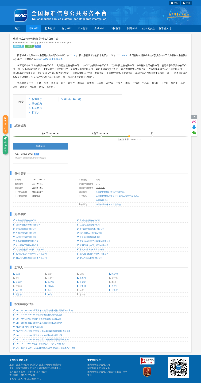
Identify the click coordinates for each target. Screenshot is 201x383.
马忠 (48, 290)
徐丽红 (17, 282)
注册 (186, 3)
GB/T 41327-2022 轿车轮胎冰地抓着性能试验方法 (37, 335)
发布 (51, 133)
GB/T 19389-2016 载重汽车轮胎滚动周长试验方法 (37, 323)
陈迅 (48, 294)
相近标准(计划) (72, 99)
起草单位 (37, 108)
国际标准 (116, 28)
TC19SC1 (122, 55)
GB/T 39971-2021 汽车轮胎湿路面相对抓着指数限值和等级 (42, 331)
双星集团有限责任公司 (88, 237)
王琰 (16, 274)
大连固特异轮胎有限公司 (26, 245)
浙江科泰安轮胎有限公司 (89, 258)
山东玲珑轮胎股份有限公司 (27, 224)
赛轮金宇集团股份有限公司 (90, 229)
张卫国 (81, 286)
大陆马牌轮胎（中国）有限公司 (29, 249)
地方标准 (66, 28)
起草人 (35, 112)
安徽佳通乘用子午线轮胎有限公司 (94, 241)
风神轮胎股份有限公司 (24, 237)
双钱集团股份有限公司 (88, 224)
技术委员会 (148, 28)
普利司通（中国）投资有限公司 (93, 245)
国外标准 (132, 28)
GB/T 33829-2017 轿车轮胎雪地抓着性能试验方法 (37, 314)
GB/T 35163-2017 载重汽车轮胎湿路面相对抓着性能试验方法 (43, 310)
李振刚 (81, 278)
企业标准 (99, 28)
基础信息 (37, 103)
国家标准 (33, 28)
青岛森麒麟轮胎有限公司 (26, 241)
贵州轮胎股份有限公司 (88, 220)
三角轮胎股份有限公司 (24, 220)
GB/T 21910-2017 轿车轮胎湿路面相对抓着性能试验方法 (41, 339)
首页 (17, 28)
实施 (101, 133)
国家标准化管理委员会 (98, 368)
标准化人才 (165, 28)
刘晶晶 (49, 286)
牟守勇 (49, 282)
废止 (153, 133)
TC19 (72, 55)
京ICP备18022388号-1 (29, 378)
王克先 (81, 282)
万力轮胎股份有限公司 (24, 233)
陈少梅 (113, 274)
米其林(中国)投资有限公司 (90, 249)
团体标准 (83, 28)
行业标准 (50, 28)
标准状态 (37, 99)
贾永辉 (17, 294)
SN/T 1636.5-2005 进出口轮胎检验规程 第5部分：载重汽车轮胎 (44, 348)
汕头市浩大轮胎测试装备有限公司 (30, 258)
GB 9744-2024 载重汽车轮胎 (28, 327)
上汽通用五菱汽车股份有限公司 (93, 253)
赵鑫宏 (113, 290)
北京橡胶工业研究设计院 (89, 233)
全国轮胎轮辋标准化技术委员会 (110, 192)
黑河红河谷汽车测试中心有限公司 (30, 253)
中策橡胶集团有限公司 (24, 229)
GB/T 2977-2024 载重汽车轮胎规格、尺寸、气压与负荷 (40, 343)
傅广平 (17, 290)
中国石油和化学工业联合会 (49, 59)
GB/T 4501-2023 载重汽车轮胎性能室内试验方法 (37, 319)
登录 (174, 3)
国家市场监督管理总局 (98, 364)
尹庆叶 (113, 286)
